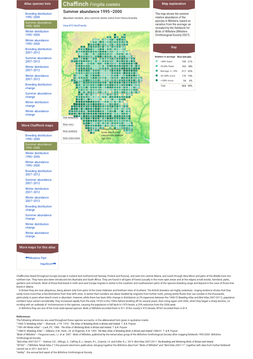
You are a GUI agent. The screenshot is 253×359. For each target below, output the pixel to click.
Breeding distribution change (38, 86)
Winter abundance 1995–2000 (37, 42)
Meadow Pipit (35, 257)
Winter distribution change (37, 104)
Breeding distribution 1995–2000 (38, 15)
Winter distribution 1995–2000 (37, 33)
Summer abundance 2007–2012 (38, 59)
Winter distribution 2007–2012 (37, 68)
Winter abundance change (37, 113)
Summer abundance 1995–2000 (38, 24)
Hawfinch (48, 263)
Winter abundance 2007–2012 (37, 77)
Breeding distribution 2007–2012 (38, 51)
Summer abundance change (38, 95)
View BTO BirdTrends (75, 25)
